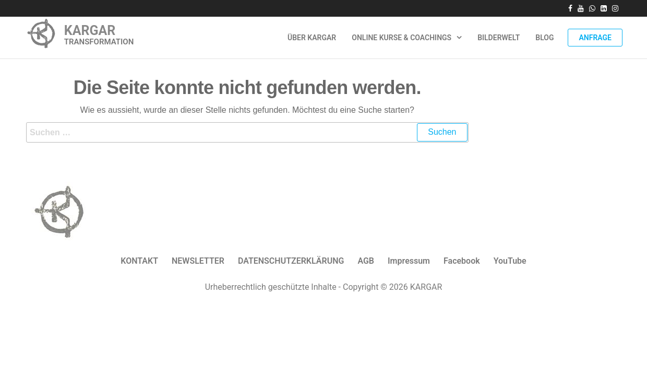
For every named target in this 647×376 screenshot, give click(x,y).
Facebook (462, 261)
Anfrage (595, 37)
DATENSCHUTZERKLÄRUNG (291, 261)
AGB (365, 261)
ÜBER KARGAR (311, 37)
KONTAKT (139, 261)
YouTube (510, 261)
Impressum (409, 261)
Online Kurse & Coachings (401, 37)
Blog (544, 37)
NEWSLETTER (198, 261)
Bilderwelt (498, 37)
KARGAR (90, 30)
